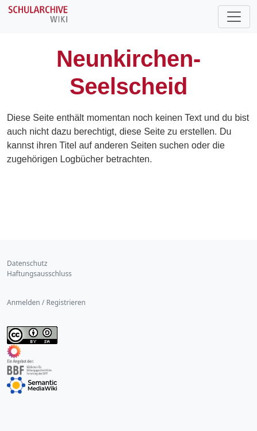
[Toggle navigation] (234, 16)
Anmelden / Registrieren (46, 302)
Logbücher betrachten (105, 159)
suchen (174, 145)
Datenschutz (27, 263)
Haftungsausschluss (39, 274)
